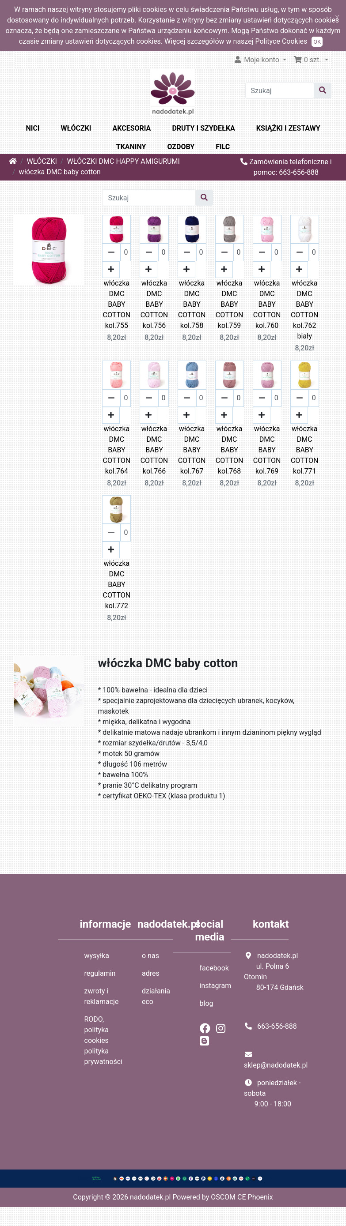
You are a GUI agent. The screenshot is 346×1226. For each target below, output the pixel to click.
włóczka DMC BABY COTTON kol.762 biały (305, 309)
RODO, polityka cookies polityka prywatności (103, 1040)
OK (317, 41)
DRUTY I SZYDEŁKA (203, 128)
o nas (150, 955)
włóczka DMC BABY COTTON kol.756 (154, 304)
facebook (214, 968)
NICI (32, 128)
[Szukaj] (280, 90)
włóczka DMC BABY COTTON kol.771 (305, 450)
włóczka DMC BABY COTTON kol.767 (192, 450)
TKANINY (131, 147)
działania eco (156, 996)
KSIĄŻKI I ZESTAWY (288, 128)
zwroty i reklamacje (101, 996)
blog (206, 1003)
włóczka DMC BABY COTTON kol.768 (229, 450)
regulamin (100, 973)
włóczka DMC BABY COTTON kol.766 (154, 450)
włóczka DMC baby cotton (60, 172)
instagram (216, 986)
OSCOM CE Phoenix (242, 1197)
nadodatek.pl (150, 1197)
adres (151, 973)
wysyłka (97, 955)
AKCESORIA (132, 128)
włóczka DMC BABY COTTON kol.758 (192, 304)
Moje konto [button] (257, 60)
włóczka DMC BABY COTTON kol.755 (117, 304)
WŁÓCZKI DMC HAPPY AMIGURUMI (123, 161)
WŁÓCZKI (76, 128)
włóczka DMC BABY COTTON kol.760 (267, 304)
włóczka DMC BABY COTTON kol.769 (267, 450)
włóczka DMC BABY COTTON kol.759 (229, 304)
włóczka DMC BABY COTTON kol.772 (117, 584)
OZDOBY (181, 147)
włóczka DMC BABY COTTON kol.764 (117, 450)
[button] (311, 60)
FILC (223, 147)
